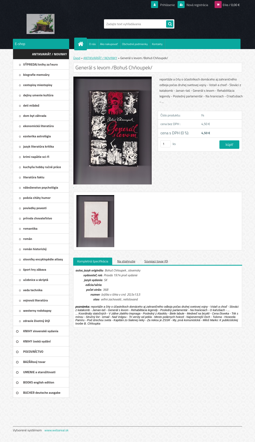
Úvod (76, 58)
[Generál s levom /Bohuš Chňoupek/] (94, 195)
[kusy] (165, 143)
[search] (169, 24)
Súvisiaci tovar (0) (156, 261)
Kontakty (157, 44)
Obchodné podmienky (135, 44)
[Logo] (40, 24)
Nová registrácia (197, 4)
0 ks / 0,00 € (231, 4)
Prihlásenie (167, 4)
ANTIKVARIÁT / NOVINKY (100, 58)
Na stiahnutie (126, 261)
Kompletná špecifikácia (92, 261)
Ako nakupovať (109, 44)
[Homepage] (82, 44)
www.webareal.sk (56, 430)
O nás (92, 44)
